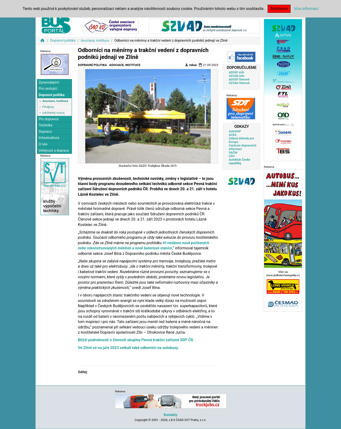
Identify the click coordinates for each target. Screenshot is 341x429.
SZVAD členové (239, 83)
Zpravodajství (49, 82)
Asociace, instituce (95, 41)
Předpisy (48, 107)
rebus (191, 65)
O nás (43, 144)
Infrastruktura (49, 138)
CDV (232, 156)
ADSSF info (236, 72)
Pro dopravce (48, 119)
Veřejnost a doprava (54, 151)
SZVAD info (236, 76)
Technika (45, 125)
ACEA (233, 135)
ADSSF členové (239, 79)
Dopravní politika (63, 41)
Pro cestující (48, 89)
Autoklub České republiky (239, 161)
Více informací (306, 8)
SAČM (233, 152)
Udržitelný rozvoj (53, 113)
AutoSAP (235, 131)
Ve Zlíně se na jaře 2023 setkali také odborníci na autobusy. (128, 347)
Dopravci (45, 132)
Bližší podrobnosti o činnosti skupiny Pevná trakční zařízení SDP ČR (135, 340)
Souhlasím (279, 8)
